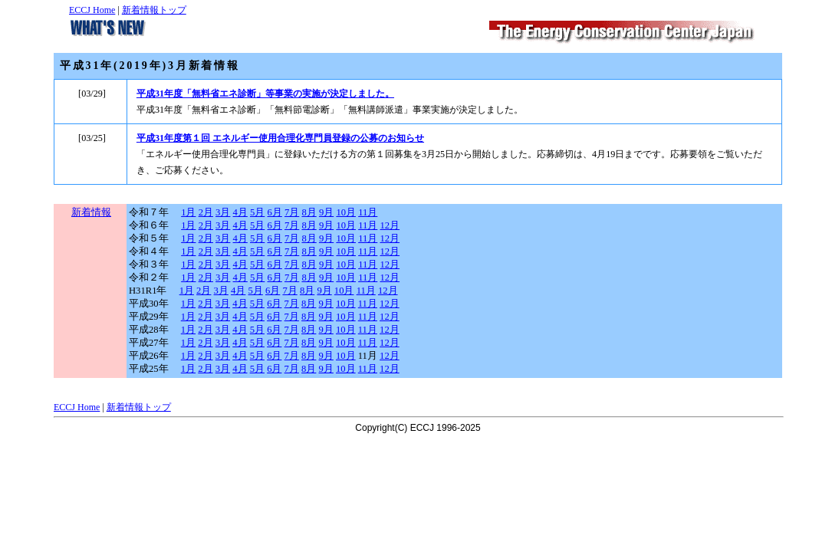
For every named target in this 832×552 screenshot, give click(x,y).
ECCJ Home (92, 10)
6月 (275, 212)
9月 (326, 212)
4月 (240, 212)
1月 (188, 212)
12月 (390, 225)
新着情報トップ (154, 10)
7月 (291, 212)
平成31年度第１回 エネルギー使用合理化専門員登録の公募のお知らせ (280, 138)
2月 (206, 212)
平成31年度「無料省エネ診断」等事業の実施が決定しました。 (265, 93)
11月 (367, 212)
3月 (222, 212)
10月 (346, 212)
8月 (308, 212)
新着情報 (91, 212)
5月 (257, 212)
